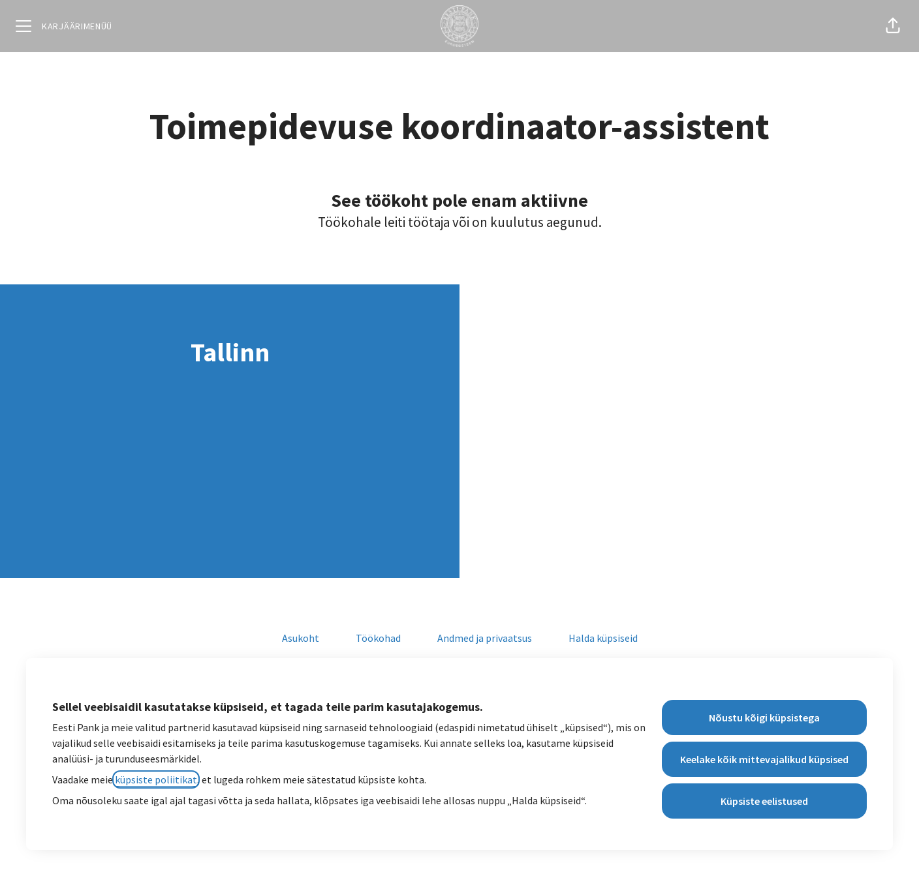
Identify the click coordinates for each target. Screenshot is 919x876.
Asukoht (300, 637)
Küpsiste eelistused (764, 801)
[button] (893, 26)
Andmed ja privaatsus (484, 637)
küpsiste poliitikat (156, 779)
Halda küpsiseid (603, 637)
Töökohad (378, 637)
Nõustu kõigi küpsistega (764, 717)
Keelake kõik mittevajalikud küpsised (764, 759)
